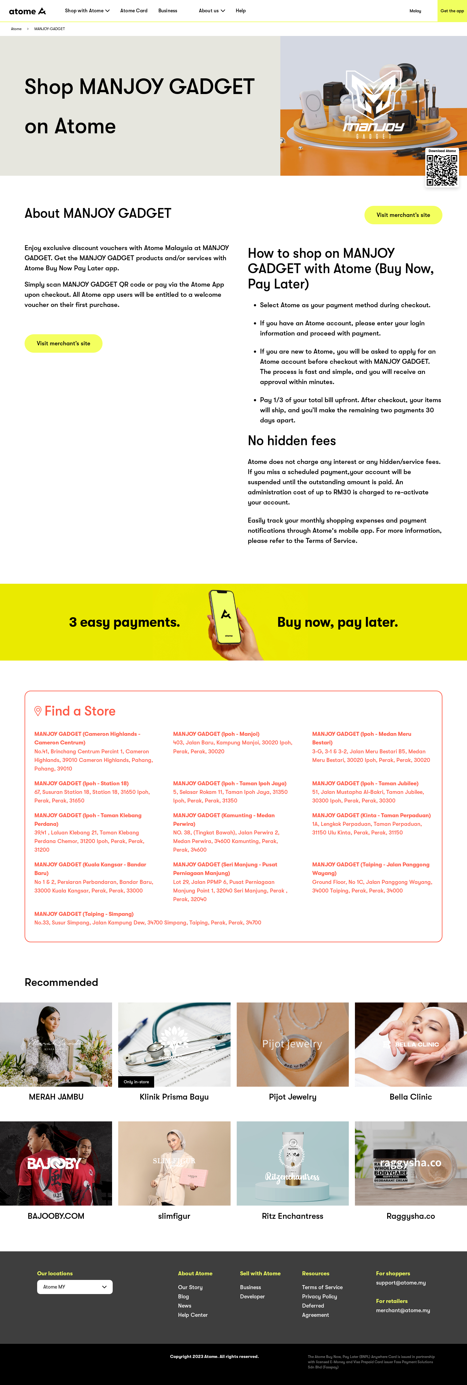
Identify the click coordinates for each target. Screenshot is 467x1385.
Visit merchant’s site (63, 343)
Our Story (190, 1287)
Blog (183, 1296)
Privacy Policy (319, 1296)
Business (167, 11)
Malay (415, 10)
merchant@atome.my (403, 1310)
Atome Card (134, 11)
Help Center (193, 1315)
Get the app (452, 10)
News (184, 1306)
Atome (16, 29)
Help (241, 11)
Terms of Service (322, 1287)
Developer (252, 1296)
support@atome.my (401, 1283)
